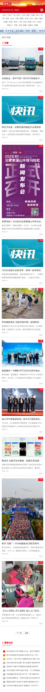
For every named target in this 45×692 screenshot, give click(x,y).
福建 (5, 22)
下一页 (19, 633)
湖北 (7, 18)
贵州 (15, 22)
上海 (9, 15)
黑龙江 (9, 25)
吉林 (39, 22)
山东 (12, 18)
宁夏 (15, 25)
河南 (36, 18)
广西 (20, 22)
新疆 (25, 25)
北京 (4, 15)
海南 (40, 18)
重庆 (28, 15)
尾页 (26, 633)
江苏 (23, 15)
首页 (4, 37)
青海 (29, 22)
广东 (13, 15)
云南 (20, 25)
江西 (26, 18)
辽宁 (34, 22)
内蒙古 (30, 25)
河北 (31, 18)
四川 (37, 15)
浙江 (18, 15)
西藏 (36, 25)
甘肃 (10, 22)
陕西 (21, 18)
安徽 (33, 15)
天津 (25, 22)
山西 (17, 18)
